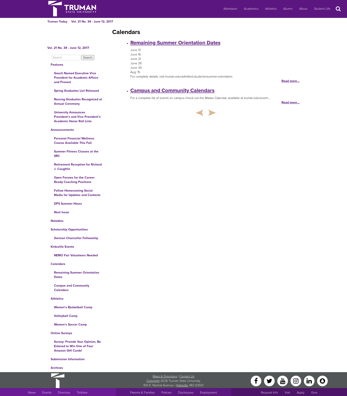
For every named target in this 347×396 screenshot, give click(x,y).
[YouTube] (283, 381)
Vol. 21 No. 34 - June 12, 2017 (92, 21)
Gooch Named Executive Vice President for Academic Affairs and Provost (76, 77)
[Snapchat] (322, 381)
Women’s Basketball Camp (73, 307)
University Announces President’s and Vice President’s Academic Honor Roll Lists (77, 116)
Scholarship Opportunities (69, 229)
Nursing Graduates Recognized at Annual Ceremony (78, 101)
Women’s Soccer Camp (70, 324)
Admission (230, 9)
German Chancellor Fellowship (76, 238)
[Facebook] (256, 381)
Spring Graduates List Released (76, 91)
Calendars (58, 264)
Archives (57, 368)
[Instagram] (296, 381)
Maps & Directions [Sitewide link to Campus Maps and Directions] (165, 376)
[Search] (66, 57)
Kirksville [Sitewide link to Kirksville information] (182, 385)
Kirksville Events (62, 247)
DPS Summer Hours (68, 204)
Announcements (62, 130)
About (303, 9)
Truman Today (57, 21)
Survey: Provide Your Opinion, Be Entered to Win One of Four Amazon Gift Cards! (77, 346)
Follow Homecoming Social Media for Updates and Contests (77, 193)
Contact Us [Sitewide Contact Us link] (186, 376)
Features (57, 65)
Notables (57, 221)
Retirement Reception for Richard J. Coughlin (78, 167)
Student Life (322, 9)
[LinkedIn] (309, 381)
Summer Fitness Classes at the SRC (76, 154)
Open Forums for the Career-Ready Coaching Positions (74, 180)
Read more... (290, 81)
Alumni (288, 9)
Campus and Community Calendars (71, 288)
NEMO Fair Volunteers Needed (76, 255)
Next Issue (61, 212)
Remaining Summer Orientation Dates (76, 275)
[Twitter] (269, 381)
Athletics (271, 9)
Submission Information (68, 359)
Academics (251, 9)
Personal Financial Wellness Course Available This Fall (74, 141)
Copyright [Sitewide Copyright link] (153, 381)
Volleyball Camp (65, 316)
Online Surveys (61, 333)
